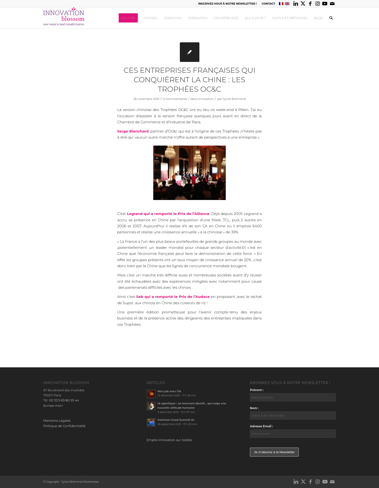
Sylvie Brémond (234, 99)
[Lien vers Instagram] (317, 3)
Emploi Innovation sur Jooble (169, 440)
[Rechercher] (331, 18)
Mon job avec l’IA (169, 391)
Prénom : (256, 390)
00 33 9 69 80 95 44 (64, 400)
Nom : (254, 408)
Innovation (206, 99)
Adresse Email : (261, 426)
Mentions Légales (57, 420)
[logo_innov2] (64, 18)
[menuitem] (227, 3)
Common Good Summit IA (176, 419)
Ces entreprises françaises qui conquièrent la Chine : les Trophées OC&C (189, 80)
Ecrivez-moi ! (53, 405)
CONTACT (268, 3)
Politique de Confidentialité (64, 426)
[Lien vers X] (302, 3)
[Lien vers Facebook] (310, 3)
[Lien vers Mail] (332, 3)
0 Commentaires (175, 99)
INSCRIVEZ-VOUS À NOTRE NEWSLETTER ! (227, 3)
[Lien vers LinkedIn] (295, 3)
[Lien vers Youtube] (324, 3)
